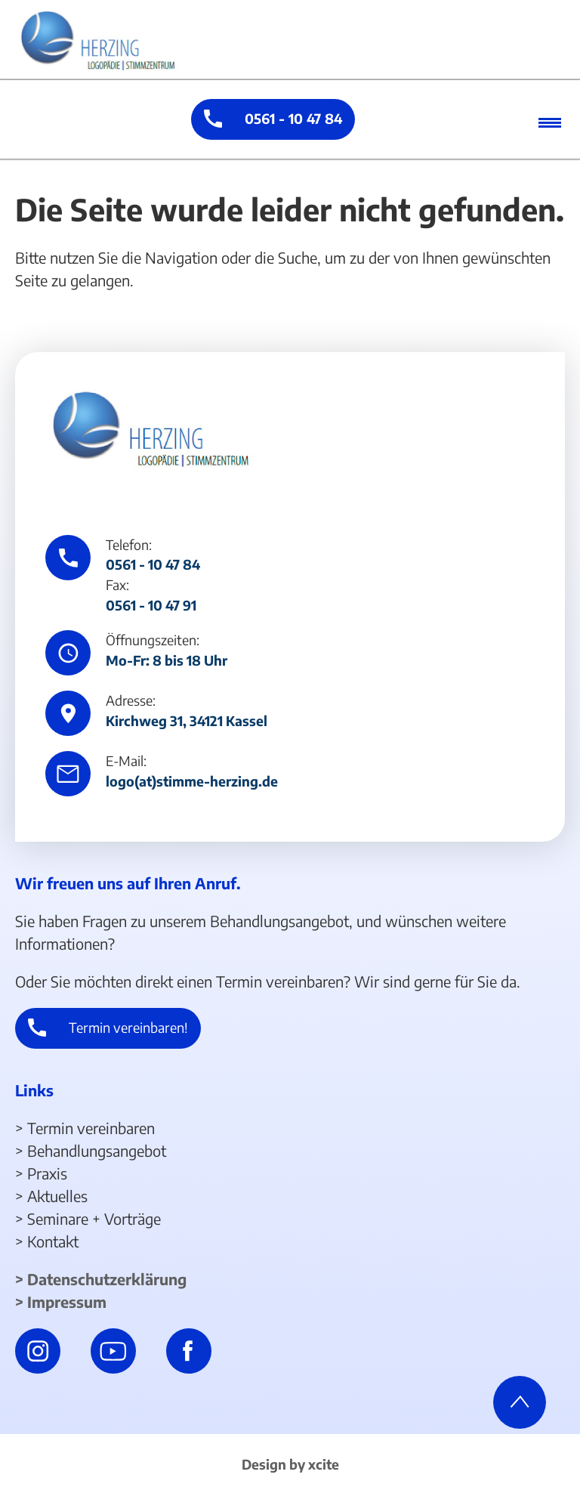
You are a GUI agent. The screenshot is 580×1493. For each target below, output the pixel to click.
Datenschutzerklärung (107, 1278)
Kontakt (53, 1241)
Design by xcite (290, 1464)
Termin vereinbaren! (128, 1027)
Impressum (66, 1301)
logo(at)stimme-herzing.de (192, 781)
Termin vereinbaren (91, 1127)
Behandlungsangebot (96, 1150)
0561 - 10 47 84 (293, 118)
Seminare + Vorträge (94, 1218)
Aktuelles (57, 1195)
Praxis (47, 1173)
